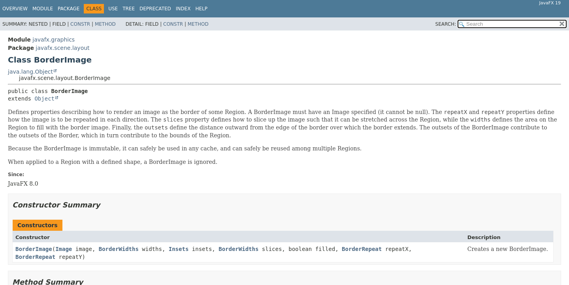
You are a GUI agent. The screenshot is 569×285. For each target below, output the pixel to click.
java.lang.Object (30, 71)
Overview (15, 8)
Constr (80, 24)
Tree (128, 8)
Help (201, 8)
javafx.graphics (53, 39)
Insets (179, 249)
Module (42, 8)
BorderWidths (119, 249)
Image (63, 249)
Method (105, 24)
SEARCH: (445, 24)
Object (44, 98)
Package (68, 8)
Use (113, 8)
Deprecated (155, 8)
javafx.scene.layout (62, 48)
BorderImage (33, 249)
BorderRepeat (362, 249)
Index (183, 8)
